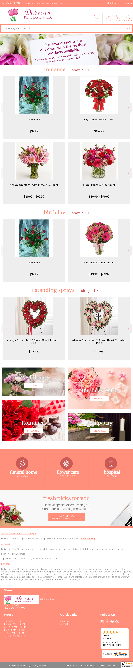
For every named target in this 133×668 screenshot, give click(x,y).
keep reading (88, 538)
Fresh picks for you (67, 503)
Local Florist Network (106, 665)
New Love (34, 119)
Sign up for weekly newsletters (66, 517)
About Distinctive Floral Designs (18, 533)
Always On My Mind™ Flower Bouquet (34, 184)
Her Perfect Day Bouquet (99, 262)
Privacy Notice (87, 665)
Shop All (79, 70)
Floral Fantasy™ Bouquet (99, 184)
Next (129, 108)
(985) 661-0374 (13, 3)
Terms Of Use (72, 665)
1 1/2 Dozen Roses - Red (99, 119)
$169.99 (99, 131)
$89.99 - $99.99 (34, 196)
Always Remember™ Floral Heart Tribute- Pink (99, 341)
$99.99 (33, 131)
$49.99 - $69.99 (99, 274)
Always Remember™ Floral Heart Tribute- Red (34, 341)
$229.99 (34, 352)
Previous (4, 108)
